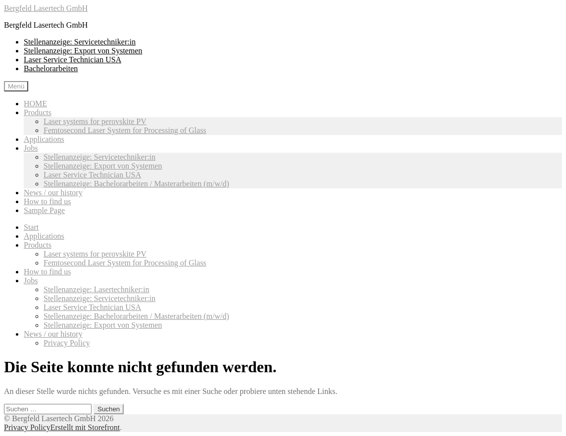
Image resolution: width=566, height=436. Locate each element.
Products (37, 112)
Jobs (31, 148)
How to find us (47, 201)
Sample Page (44, 210)
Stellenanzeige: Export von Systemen (83, 50)
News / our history (53, 192)
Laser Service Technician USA (72, 59)
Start (31, 227)
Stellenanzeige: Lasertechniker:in (96, 289)
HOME (35, 103)
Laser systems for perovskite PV (95, 121)
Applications (44, 139)
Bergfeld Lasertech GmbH (46, 8)
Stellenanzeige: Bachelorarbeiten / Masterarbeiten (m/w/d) (136, 183)
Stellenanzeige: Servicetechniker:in (80, 42)
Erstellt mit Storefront (85, 427)
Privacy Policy (67, 343)
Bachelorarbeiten (51, 68)
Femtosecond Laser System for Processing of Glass (125, 130)
